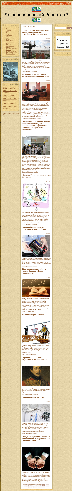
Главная (9, 3)
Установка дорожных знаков (34, 315)
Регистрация (16, 3)
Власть (24, 71)
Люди (23, 354)
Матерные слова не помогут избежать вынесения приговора (35, 75)
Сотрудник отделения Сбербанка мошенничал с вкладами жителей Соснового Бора (36, 439)
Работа (24, 266)
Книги (23, 311)
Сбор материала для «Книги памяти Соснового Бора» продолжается (34, 271)
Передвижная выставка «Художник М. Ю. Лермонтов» (34, 359)
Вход (21, 3)
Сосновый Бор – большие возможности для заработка (34, 228)
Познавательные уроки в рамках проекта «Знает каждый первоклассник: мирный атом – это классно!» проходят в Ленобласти (36, 126)
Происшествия (26, 118)
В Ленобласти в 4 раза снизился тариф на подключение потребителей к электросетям (35, 32)
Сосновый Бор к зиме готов (34, 397)
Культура (24, 172)
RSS (65, 3)
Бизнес (24, 224)
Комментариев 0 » (32, 71)
